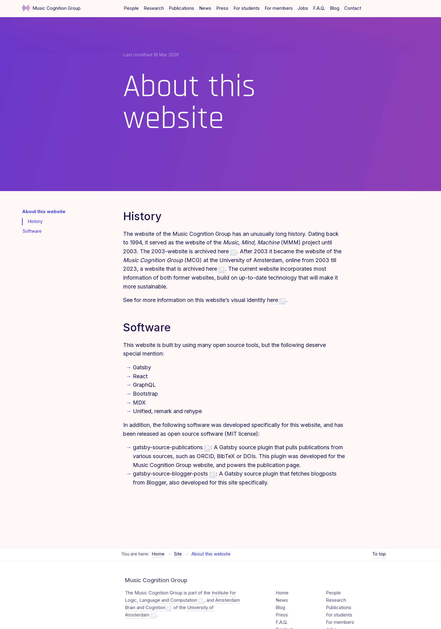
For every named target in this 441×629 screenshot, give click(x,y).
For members (279, 8)
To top (379, 545)
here (223, 251)
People (131, 8)
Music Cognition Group (51, 8)
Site (178, 545)
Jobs (303, 8)
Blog (334, 8)
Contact (352, 8)
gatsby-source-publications (168, 447)
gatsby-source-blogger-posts (170, 473)
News (205, 8)
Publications (181, 8)
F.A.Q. (319, 8)
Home (158, 545)
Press (222, 8)
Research (154, 8)
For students (246, 8)
